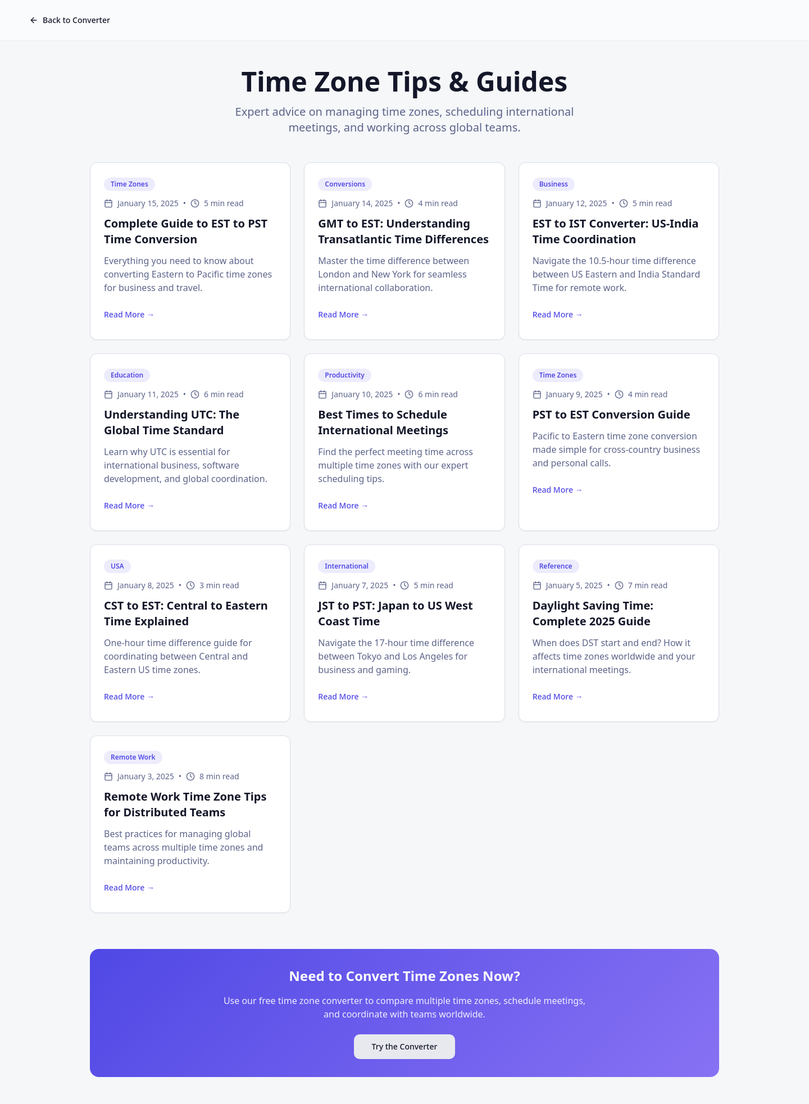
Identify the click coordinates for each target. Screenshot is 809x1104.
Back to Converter (69, 20)
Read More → (129, 314)
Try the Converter (405, 1046)
